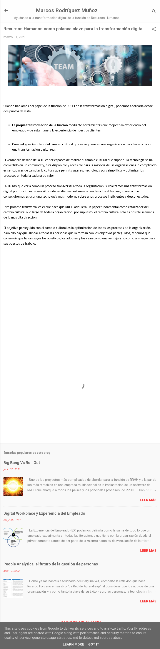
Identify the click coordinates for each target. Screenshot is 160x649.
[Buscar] (154, 11)
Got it (93, 644)
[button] (154, 30)
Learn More (73, 644)
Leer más (148, 500)
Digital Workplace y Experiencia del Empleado (44, 513)
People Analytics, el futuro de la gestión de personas (50, 564)
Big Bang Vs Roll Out (21, 462)
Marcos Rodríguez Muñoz (67, 10)
